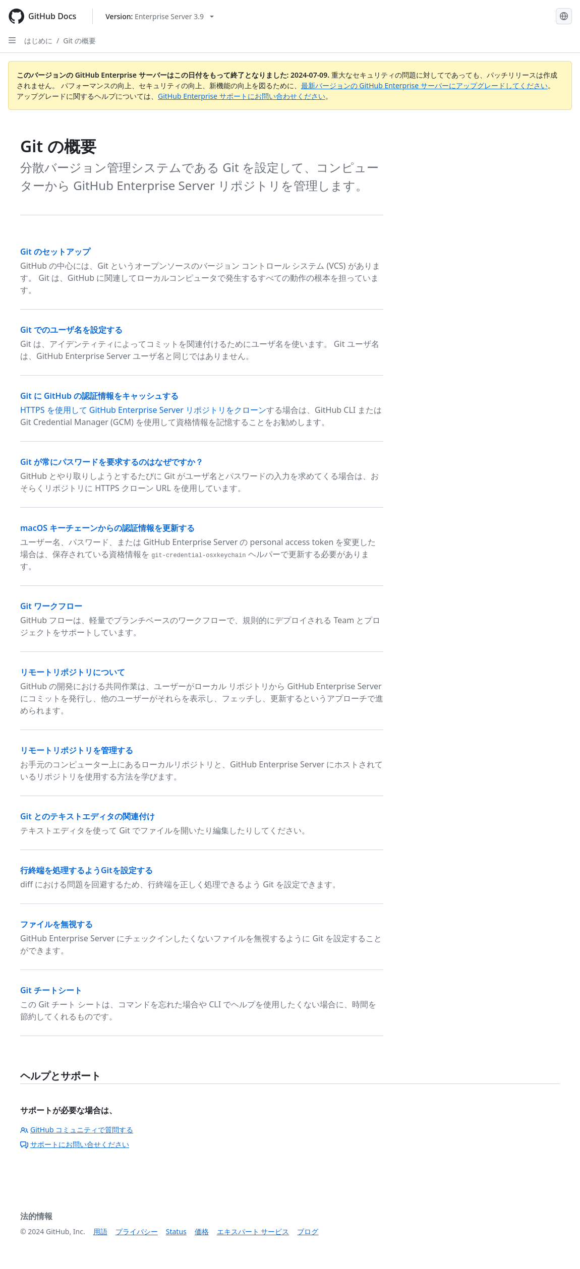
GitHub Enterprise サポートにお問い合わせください (241, 96)
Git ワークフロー (51, 606)
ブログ (307, 1231)
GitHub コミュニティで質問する (76, 1129)
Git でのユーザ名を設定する (71, 329)
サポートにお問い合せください (74, 1144)
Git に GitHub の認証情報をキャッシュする (99, 395)
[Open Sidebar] (12, 40)
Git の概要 (79, 40)
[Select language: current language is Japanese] (564, 16)
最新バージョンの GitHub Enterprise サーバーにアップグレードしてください (424, 85)
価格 (202, 1231)
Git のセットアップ (55, 251)
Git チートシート (51, 990)
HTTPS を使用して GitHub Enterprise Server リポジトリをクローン (143, 409)
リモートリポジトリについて (72, 672)
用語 (100, 1231)
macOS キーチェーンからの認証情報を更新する (107, 527)
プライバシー (136, 1231)
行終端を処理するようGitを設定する (86, 870)
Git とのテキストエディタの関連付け (87, 816)
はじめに (38, 40)
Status (176, 1231)
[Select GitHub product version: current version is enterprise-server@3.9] (159, 16)
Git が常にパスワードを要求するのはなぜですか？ (111, 461)
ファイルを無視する (56, 924)
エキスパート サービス (253, 1231)
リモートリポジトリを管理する (76, 750)
